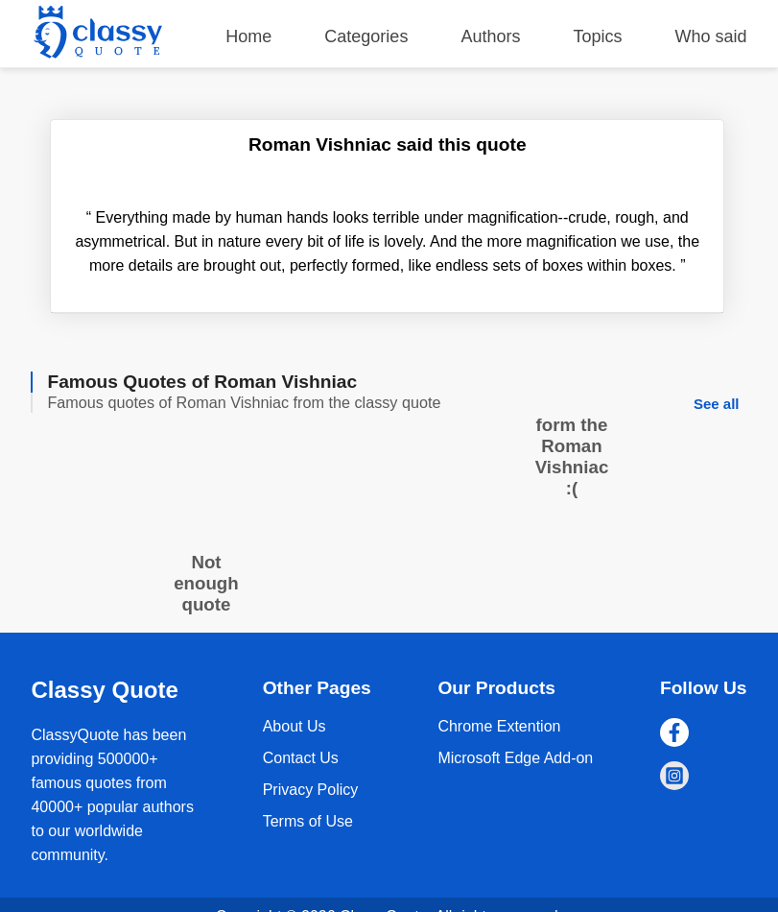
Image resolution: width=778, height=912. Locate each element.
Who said (711, 36)
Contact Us (301, 758)
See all (717, 404)
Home (248, 36)
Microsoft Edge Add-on (515, 758)
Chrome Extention (498, 726)
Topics (597, 36)
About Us (294, 726)
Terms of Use (308, 821)
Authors (490, 36)
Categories (366, 36)
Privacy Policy (311, 789)
